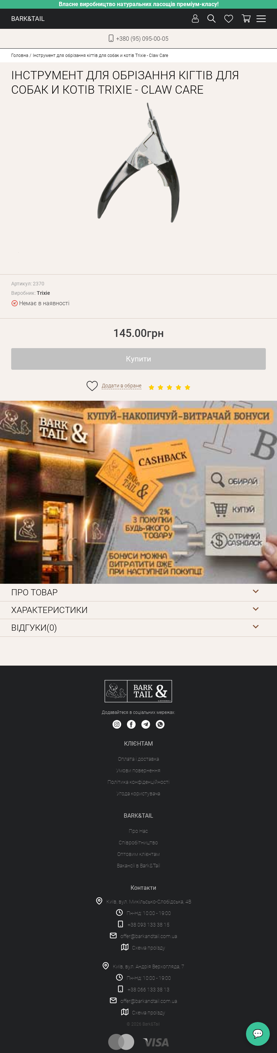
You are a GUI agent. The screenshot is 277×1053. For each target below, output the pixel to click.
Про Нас (138, 831)
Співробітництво (138, 842)
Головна (19, 55)
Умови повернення (138, 770)
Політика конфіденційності (138, 782)
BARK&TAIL (28, 18)
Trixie (43, 293)
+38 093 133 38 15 (149, 925)
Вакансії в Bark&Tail (138, 865)
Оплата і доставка (138, 759)
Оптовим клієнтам (138, 854)
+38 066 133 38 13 (149, 989)
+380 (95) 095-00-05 (142, 38)
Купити (138, 359)
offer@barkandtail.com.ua (148, 936)
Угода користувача (138, 793)
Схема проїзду (148, 948)
